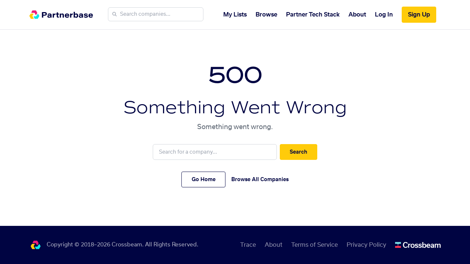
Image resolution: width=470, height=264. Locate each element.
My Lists (235, 15)
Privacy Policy (366, 245)
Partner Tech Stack (313, 15)
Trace (248, 245)
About (357, 15)
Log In (384, 15)
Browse (266, 15)
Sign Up (419, 15)
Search (298, 152)
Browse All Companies (260, 179)
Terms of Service (314, 245)
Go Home (204, 179)
